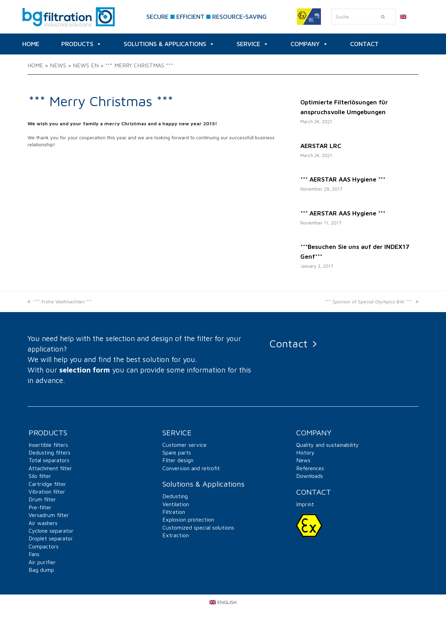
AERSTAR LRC (320, 145)
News (58, 65)
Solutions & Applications (169, 44)
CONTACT (364, 43)
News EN (86, 65)
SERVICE (253, 44)
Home (35, 65)
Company (309, 44)
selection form (84, 370)
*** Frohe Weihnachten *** (60, 301)
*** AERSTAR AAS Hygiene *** (342, 179)
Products (81, 44)
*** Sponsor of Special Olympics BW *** (371, 301)
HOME (30, 43)
